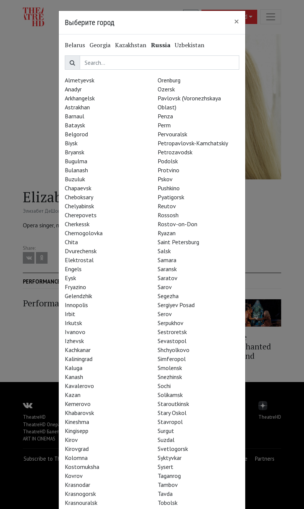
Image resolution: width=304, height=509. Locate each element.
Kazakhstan (130, 45)
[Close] (236, 21)
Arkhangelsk (80, 98)
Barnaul (74, 116)
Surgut (166, 430)
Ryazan (167, 233)
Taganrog (169, 475)
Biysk (71, 143)
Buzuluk (75, 179)
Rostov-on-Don (177, 224)
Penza (165, 116)
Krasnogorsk (80, 493)
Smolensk (170, 368)
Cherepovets (81, 215)
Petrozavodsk (175, 152)
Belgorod (76, 134)
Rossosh (168, 215)
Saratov (167, 278)
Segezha (168, 296)
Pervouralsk (172, 134)
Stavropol (170, 421)
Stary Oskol (172, 412)
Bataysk (75, 125)
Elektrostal (79, 260)
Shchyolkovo (173, 350)
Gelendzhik (78, 296)
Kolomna (76, 457)
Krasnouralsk (81, 502)
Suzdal (166, 439)
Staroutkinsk (173, 403)
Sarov (165, 287)
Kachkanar (78, 350)
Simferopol (172, 359)
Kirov (71, 439)
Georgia (99, 45)
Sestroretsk (172, 332)
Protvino (168, 170)
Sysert (165, 466)
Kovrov (74, 475)
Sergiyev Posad (176, 305)
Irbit (70, 314)
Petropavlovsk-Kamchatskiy (193, 143)
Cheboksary (79, 197)
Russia (160, 45)
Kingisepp (76, 430)
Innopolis (76, 305)
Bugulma (76, 161)
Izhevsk (74, 341)
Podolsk (168, 161)
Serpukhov (170, 323)
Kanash (74, 377)
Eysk (70, 278)
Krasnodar (77, 484)
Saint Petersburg (178, 242)
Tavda (165, 493)
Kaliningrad (78, 359)
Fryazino (75, 287)
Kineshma (77, 421)
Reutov (167, 206)
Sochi (164, 386)
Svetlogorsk (173, 448)
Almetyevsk (79, 80)
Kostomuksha (82, 466)
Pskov (165, 179)
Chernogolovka (84, 233)
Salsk (164, 251)
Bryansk (74, 152)
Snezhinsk (170, 377)
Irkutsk (73, 323)
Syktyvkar (170, 457)
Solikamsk (170, 395)
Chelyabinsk (79, 206)
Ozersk (166, 89)
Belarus (75, 45)
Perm (164, 125)
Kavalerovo (79, 386)
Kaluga (73, 368)
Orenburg (169, 80)
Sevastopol (172, 341)
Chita (71, 242)
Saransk (167, 269)
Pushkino (169, 188)
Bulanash (76, 170)
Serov (165, 314)
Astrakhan (77, 107)
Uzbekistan (189, 45)
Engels (73, 269)
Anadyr (73, 89)
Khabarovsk (79, 412)
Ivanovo (75, 332)
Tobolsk (167, 502)
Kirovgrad (77, 448)
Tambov (168, 484)
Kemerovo (78, 403)
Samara (167, 260)
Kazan (72, 395)
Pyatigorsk (171, 197)
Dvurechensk (81, 251)
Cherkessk (77, 224)
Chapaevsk (78, 188)
